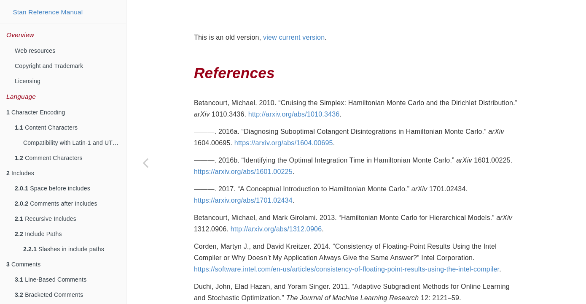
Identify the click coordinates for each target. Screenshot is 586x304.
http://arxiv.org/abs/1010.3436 (294, 93)
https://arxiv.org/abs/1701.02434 (243, 179)
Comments (23, 264)
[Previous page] (145, 162)
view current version (294, 16)
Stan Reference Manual (48, 12)
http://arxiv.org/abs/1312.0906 (276, 208)
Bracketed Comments (49, 294)
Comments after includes (56, 203)
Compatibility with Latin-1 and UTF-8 (72, 142)
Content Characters (46, 127)
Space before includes (52, 188)
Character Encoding (35, 112)
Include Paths (38, 234)
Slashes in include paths (63, 249)
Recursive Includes (45, 218)
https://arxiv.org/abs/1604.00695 (283, 121)
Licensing (27, 81)
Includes (20, 173)
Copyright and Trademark (49, 65)
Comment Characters (49, 158)
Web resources (35, 50)
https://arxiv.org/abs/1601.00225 (243, 150)
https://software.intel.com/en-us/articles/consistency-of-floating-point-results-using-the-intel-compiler (346, 248)
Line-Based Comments (50, 279)
